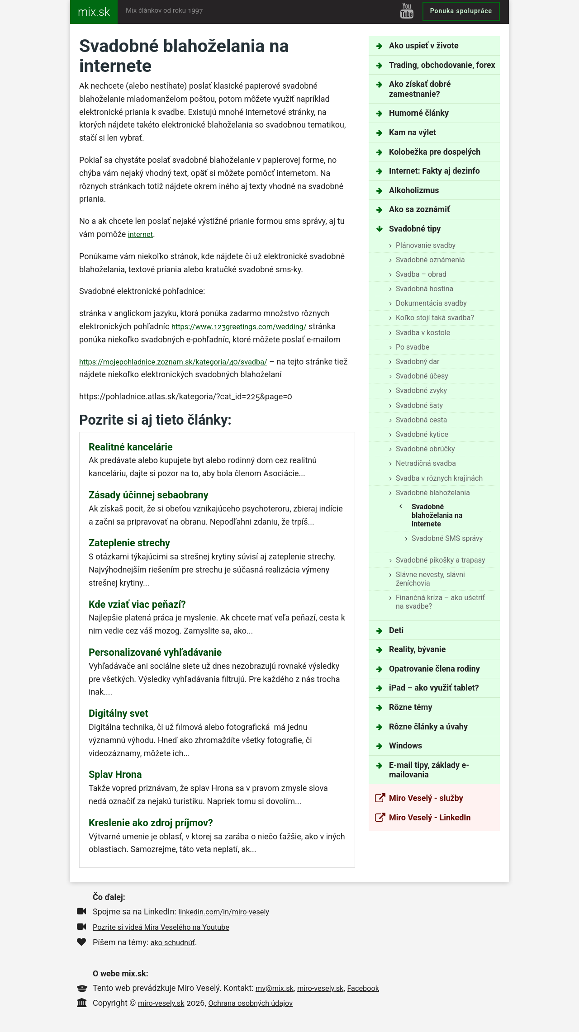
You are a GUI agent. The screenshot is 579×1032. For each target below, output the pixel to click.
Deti (396, 630)
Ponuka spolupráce (461, 10)
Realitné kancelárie (131, 447)
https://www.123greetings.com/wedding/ (246, 326)
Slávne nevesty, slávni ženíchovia (430, 578)
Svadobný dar (418, 361)
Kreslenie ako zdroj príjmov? (151, 826)
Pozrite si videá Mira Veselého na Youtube (168, 930)
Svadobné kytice (422, 434)
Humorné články (419, 113)
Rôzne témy (410, 707)
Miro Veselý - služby (426, 798)
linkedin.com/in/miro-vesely (228, 915)
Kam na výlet (412, 132)
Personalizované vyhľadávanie (155, 654)
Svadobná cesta (421, 420)
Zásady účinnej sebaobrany (149, 496)
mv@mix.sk (277, 991)
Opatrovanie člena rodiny (434, 668)
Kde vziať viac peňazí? (137, 606)
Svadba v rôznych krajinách (439, 478)
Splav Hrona (115, 777)
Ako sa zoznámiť (419, 209)
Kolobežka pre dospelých (434, 151)
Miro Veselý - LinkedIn (430, 817)
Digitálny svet (118, 716)
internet (142, 234)
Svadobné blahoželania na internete (437, 515)
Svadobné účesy (422, 376)
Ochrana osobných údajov (260, 1006)
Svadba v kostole (423, 332)
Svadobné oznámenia (430, 260)
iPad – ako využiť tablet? (434, 687)
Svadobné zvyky (421, 390)
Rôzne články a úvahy (428, 726)
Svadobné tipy (415, 228)
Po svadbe (412, 347)
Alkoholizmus (414, 190)
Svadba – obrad (421, 274)
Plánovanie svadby (426, 245)
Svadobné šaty (419, 405)
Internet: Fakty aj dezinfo (434, 170)
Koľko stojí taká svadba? (435, 317)
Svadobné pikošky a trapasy (440, 560)
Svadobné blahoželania (433, 492)
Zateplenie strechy (129, 544)
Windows (405, 745)
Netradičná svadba (426, 463)
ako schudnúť (175, 946)
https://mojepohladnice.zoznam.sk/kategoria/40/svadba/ (183, 361)
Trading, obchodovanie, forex (442, 65)
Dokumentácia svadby (431, 303)
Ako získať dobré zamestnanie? (420, 89)
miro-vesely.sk (326, 991)
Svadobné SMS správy (447, 538)
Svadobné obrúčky (425, 449)
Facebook (373, 991)
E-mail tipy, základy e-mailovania (429, 770)
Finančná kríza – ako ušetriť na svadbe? (440, 602)
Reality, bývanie (417, 649)
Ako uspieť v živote (424, 45)
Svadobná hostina (424, 288)
